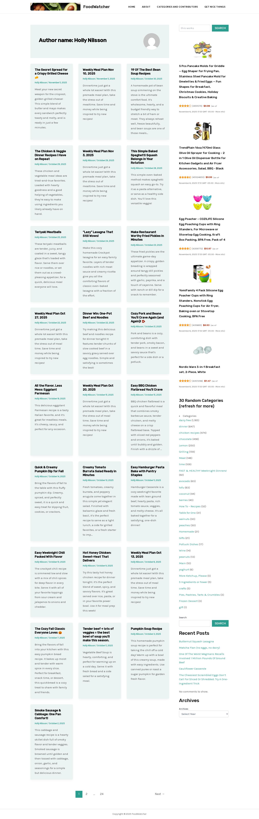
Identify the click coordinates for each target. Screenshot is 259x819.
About (144, 7)
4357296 (198, 417)
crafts (182, 624)
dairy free (185, 456)
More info (220, 117)
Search (220, 28)
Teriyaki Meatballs (48, 232)
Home (129, 7)
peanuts (184, 593)
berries (183, 536)
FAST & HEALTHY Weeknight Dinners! (203, 507)
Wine (182, 587)
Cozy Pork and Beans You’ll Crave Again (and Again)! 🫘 (147, 317)
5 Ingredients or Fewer (193, 618)
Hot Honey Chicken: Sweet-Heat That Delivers (97, 556)
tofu (181, 523)
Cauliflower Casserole (192, 705)
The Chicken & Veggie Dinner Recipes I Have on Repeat (50, 155)
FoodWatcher (96, 6)
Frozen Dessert (188, 637)
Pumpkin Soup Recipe (146, 629)
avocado (184, 517)
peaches (184, 561)
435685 (197, 356)
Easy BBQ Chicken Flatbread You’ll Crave (147, 387)
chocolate (185, 475)
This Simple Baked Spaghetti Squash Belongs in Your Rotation (144, 157)
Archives (183, 745)
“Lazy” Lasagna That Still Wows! (98, 234)
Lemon (183, 481)
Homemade (186, 568)
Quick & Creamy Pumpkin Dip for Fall (49, 469)
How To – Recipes (190, 542)
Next (160, 794)
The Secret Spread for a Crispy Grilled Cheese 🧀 (51, 73)
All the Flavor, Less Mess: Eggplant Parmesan (48, 389)
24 (102, 794)
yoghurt (184, 605)
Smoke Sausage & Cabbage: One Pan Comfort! (48, 714)
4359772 (198, 274)
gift (181, 643)
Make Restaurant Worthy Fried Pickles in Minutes (147, 236)
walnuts (184, 555)
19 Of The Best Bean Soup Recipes (145, 71)
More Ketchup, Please (193, 612)
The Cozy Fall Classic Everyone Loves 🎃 (50, 630)
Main (182, 599)
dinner (183, 462)
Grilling (183, 488)
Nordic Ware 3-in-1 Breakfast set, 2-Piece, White (198, 403)
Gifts (182, 574)
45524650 (198, 192)
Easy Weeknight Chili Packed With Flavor (50, 554)
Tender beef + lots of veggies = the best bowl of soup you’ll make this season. (98, 634)
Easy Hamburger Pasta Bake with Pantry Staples (147, 471)
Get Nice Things (214, 7)
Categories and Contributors (176, 7)
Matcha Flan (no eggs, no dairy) (199, 684)
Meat (182, 494)
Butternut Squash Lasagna (196, 677)
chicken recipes (189, 469)
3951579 (197, 111)
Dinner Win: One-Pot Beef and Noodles (97, 315)
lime (182, 500)
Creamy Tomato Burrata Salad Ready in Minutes (99, 471)
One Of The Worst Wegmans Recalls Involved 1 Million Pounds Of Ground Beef (202, 694)
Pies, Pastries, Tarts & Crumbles (199, 631)
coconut (184, 530)
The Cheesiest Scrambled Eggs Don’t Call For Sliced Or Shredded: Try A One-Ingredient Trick (203, 715)
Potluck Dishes (188, 580)
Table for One (187, 549)
